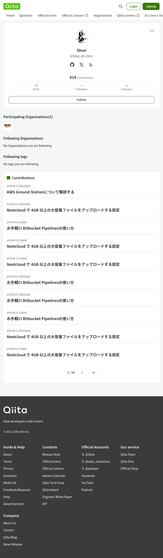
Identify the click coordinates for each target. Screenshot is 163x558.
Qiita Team (128, 454)
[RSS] (91, 64)
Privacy (8, 468)
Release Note (51, 454)
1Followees (81, 87)
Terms (7, 461)
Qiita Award (50, 490)
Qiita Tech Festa (53, 483)
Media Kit (9, 483)
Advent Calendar (53, 476)
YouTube (87, 483)
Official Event (47, 15)
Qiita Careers (128, 15)
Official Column (75, 15)
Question (25, 15)
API (44, 504)
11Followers (126, 87)
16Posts (36, 87)
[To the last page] (93, 373)
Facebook (88, 476)
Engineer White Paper (57, 497)
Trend (10, 15)
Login (134, 6)
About (7, 454)
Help (6, 497)
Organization (102, 15)
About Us (9, 523)
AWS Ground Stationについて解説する (40, 192)
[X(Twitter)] (81, 64)
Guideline (10, 476)
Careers (8, 530)
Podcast (87, 490)
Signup (151, 6)
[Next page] (82, 373)
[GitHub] (72, 64)
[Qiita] (11, 6)
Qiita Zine (127, 461)
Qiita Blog (10, 537)
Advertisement (13, 504)
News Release (12, 544)
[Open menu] (152, 31)
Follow (81, 100)
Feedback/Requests (17, 490)
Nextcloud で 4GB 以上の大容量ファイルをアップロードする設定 (63, 210)
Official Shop (129, 468)
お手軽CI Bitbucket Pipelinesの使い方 (40, 228)
